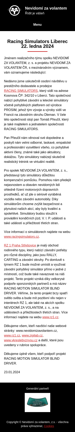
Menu (37, 24)
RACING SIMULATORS (21, 90)
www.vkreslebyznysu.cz (21, 340)
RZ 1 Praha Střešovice (20, 245)
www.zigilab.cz (32, 335)
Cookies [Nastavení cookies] (49, 426)
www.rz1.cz (50, 317)
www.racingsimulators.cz (21, 236)
